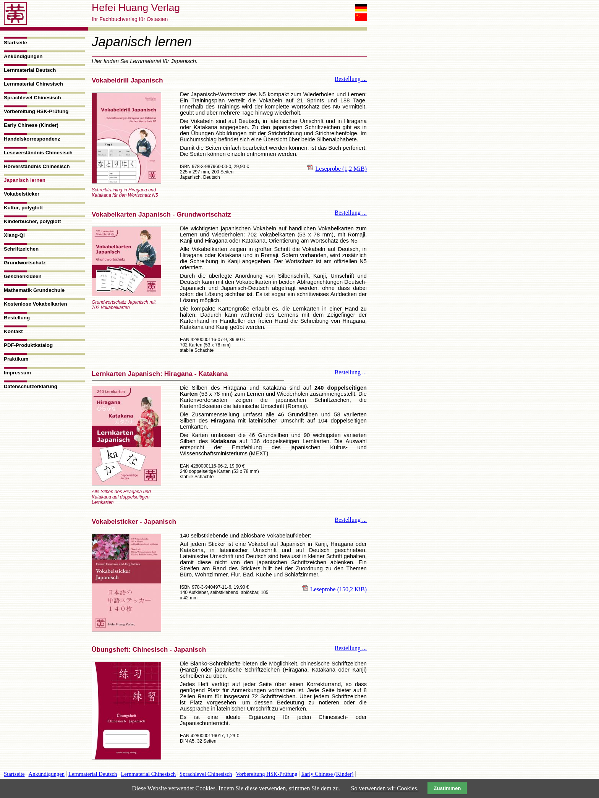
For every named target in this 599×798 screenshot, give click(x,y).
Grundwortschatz (25, 262)
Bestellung (17, 317)
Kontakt (13, 331)
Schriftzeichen (21, 249)
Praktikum (16, 359)
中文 (361, 17)
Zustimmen (447, 788)
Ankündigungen (23, 56)
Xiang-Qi (14, 235)
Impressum (17, 373)
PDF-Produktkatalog (28, 345)
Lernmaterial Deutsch (30, 70)
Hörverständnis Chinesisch (37, 166)
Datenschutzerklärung (30, 386)
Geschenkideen (23, 276)
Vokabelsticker (21, 194)
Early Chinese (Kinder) (31, 125)
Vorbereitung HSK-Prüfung (36, 111)
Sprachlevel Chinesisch (32, 97)
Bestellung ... (351, 79)
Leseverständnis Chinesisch (38, 152)
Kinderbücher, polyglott (32, 221)
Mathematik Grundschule (34, 290)
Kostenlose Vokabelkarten (35, 304)
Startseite (15, 42)
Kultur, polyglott (23, 207)
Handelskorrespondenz (32, 139)
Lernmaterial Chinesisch (33, 84)
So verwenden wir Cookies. (385, 788)
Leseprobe (341, 168)
